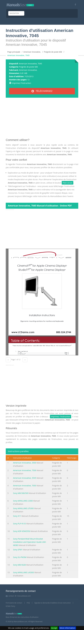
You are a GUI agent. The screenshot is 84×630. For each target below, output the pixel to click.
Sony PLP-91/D (19, 523)
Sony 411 (17, 516)
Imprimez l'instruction (21, 83)
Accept (54, 628)
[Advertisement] (42, 119)
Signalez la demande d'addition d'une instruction (52, 603)
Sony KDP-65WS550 (21, 531)
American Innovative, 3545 (24, 478)
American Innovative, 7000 (24, 485)
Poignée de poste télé (28, 67)
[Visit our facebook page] (74, 4)
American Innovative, (28, 70)
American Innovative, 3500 (24, 462)
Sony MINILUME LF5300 (23, 508)
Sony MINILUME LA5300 (23, 572)
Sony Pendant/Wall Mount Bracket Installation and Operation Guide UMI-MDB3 (29, 542)
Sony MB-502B (19, 565)
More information (67, 628)
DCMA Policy (10, 606)
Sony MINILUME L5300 (23, 500)
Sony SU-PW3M (19, 557)
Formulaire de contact (14, 603)
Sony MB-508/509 (20, 493)
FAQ (28, 603)
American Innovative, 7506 (24, 470)
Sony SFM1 (18, 549)
